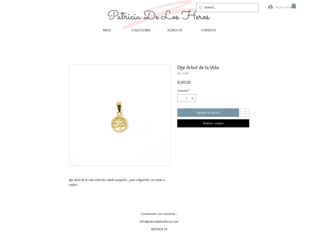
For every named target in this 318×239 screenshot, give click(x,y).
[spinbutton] (186, 98)
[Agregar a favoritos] (245, 112)
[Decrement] (180, 98)
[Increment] (192, 98)
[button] (293, 5)
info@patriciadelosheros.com (159, 221)
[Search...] (227, 7)
